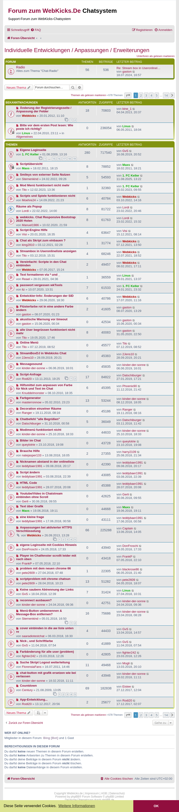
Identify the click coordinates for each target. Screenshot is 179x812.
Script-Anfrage (30, 374)
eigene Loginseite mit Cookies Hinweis (48, 545)
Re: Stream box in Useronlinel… (138, 68)
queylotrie (28, 444)
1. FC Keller (30, 154)
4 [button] (151, 95)
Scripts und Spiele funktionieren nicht (47, 195)
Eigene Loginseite (33, 150)
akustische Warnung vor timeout (44, 319)
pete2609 (28, 573)
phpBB (75, 796)
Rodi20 (27, 379)
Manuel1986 (30, 225)
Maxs (26, 168)
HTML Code (28, 483)
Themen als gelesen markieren (88, 95)
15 (54, 158)
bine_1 (127, 108)
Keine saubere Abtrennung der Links (47, 589)
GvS (125, 151)
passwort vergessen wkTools (41, 285)
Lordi (25, 211)
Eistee (126, 686)
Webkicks (29, 115)
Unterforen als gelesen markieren (156, 56)
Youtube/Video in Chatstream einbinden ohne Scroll (39, 495)
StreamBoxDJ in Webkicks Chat (43, 353)
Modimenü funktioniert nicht (40, 429)
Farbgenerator (30, 398)
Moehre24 (29, 200)
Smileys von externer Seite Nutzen (45, 174)
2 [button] (141, 95)
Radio (20, 67)
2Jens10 (28, 357)
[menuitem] (36, 30)
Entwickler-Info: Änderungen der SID (47, 295)
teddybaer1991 (32, 466)
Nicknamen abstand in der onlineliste (47, 461)
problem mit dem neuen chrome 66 (45, 568)
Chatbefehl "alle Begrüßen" (40, 419)
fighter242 (29, 656)
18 (69, 158)
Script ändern (30, 472)
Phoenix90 (129, 386)
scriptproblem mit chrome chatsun (45, 579)
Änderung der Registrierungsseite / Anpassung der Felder (43, 109)
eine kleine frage (32, 517)
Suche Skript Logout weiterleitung (45, 662)
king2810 (28, 245)
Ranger (27, 412)
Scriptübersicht (31, 164)
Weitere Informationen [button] (76, 806)
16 (59, 158)
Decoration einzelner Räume (40, 408)
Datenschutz (117, 793)
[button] (127, 95)
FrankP (27, 563)
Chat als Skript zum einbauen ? (43, 240)
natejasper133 (31, 455)
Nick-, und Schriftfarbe (36, 641)
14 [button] (166, 95)
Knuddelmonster (33, 393)
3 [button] (146, 95)
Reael (26, 279)
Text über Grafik (31, 506)
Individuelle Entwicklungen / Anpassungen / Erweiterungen (76, 50)
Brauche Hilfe (30, 451)
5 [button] (157, 95)
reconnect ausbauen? (36, 600)
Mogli (126, 663)
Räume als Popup (29, 206)
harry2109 (129, 452)
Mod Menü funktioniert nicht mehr (44, 185)
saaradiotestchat (33, 636)
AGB (104, 793)
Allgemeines (24, 136)
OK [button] (156, 806)
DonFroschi (30, 549)
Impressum (92, 793)
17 (64, 158)
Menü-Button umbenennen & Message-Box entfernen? (39, 612)
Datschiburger (131, 375)
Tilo (24, 189)
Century (27, 690)
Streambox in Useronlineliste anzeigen (48, 251)
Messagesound (31, 364)
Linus (26, 133)
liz (23, 289)
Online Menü (29, 342)
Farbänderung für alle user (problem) (47, 651)
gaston (127, 71)
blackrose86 (130, 569)
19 (74, 158)
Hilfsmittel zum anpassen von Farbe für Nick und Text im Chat (44, 386)
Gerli (25, 501)
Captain (127, 528)
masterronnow (31, 402)
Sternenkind (30, 179)
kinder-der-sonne (33, 368)
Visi (24, 234)
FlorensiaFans (31, 666)
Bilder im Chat (30, 440)
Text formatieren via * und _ (40, 274)
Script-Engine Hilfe (34, 230)
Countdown (28, 685)
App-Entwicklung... (34, 699)
